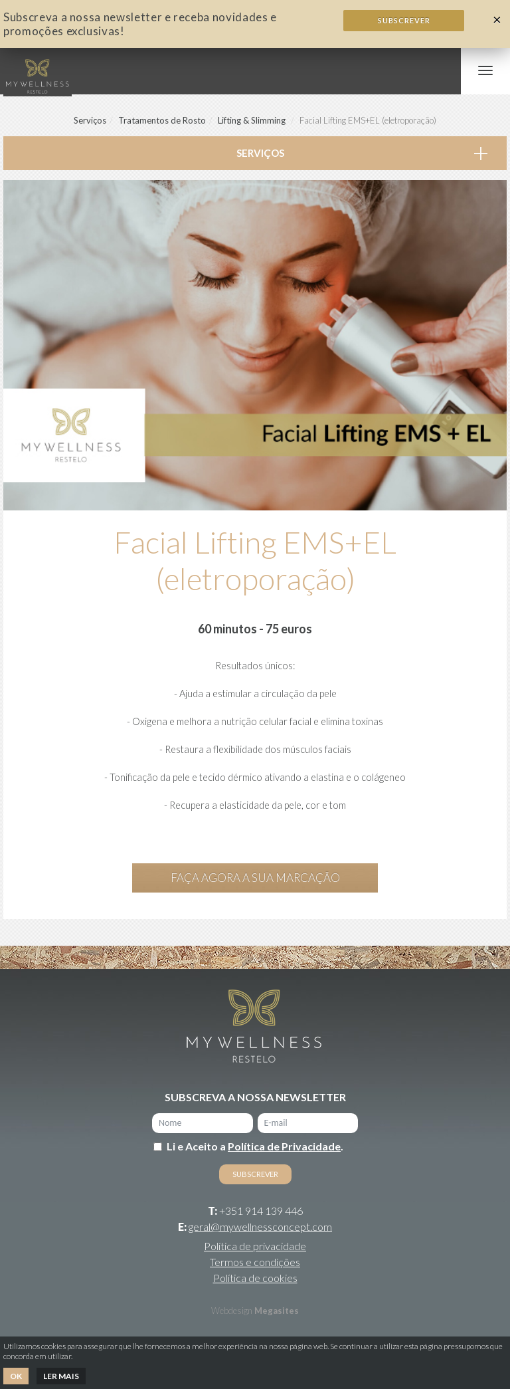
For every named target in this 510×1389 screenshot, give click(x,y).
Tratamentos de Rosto (162, 120)
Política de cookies (255, 1277)
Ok (16, 1376)
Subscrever (404, 20)
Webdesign (231, 1310)
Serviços (90, 120)
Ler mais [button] (61, 1376)
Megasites (276, 1310)
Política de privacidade (255, 1245)
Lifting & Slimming (252, 120)
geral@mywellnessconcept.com (260, 1226)
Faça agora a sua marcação (255, 878)
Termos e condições (255, 1261)
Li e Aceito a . (255, 1146)
